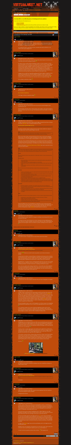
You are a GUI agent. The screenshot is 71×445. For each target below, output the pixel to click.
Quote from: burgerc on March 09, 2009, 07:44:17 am (26, 125)
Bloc (20, 443)
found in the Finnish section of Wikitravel (34, 145)
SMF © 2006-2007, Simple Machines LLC (27, 442)
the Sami (44, 298)
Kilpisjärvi (49, 293)
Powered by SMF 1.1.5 (16, 442)
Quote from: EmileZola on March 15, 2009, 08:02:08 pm (26, 249)
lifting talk (26, 9)
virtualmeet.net (16, 9)
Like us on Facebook (20, 22)
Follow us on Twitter (20, 23)
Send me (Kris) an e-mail (21, 24)
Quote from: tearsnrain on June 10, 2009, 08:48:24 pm (26, 375)
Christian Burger (17, 99)
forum (23, 9)
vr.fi (40, 415)
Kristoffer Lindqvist (17, 52)
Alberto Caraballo (17, 36)
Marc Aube (16, 230)
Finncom (25, 423)
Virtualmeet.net (17, 440)
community (20, 9)
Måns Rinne (25, 123)
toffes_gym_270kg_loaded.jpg (29, 353)
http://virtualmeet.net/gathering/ (23, 92)
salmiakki (32, 206)
